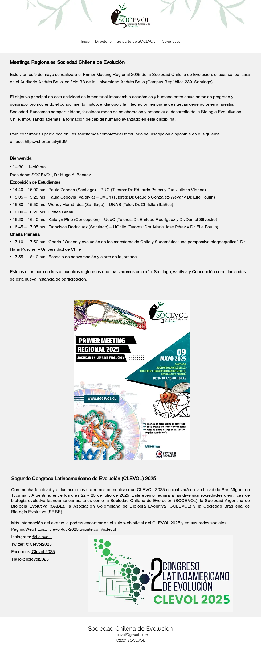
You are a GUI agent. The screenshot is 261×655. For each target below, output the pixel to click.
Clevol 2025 (43, 551)
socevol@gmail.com (130, 634)
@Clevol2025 (39, 544)
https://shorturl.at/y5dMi (46, 141)
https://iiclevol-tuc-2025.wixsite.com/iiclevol (75, 529)
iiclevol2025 (37, 559)
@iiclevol (42, 536)
